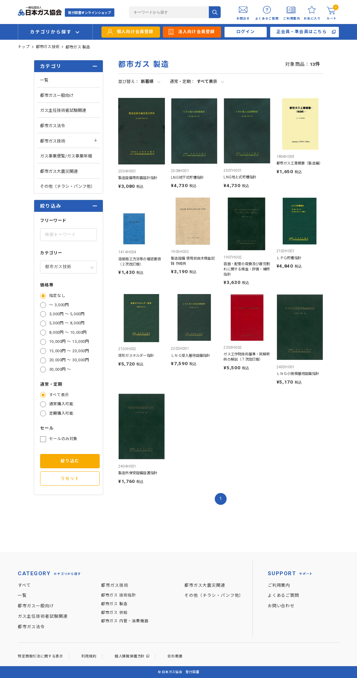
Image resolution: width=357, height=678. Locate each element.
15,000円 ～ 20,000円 (69, 351)
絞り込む (70, 461)
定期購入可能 (61, 413)
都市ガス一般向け (57, 95)
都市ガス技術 (47, 47)
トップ (24, 47)
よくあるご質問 (283, 595)
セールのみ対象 (63, 439)
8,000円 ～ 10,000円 (68, 332)
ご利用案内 (279, 585)
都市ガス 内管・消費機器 (124, 621)
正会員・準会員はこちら (301, 31)
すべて (24, 585)
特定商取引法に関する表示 (40, 656)
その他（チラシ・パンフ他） (67, 186)
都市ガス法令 (52, 125)
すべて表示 (59, 395)
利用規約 (88, 656)
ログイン (245, 31)
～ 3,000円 (59, 305)
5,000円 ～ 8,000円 (66, 323)
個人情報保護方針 (130, 656)
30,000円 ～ (60, 369)
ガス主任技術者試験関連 (63, 110)
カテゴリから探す (50, 31)
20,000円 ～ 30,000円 (69, 360)
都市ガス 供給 (114, 612)
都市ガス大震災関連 (59, 171)
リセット (70, 478)
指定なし (57, 295)
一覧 (44, 80)
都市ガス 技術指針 (118, 595)
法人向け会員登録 (196, 31)
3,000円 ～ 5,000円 (66, 314)
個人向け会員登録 (135, 31)
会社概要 (174, 656)
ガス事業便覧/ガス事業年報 (66, 156)
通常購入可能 (61, 404)
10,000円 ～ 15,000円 (69, 341)
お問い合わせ (281, 605)
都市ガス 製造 (78, 47)
